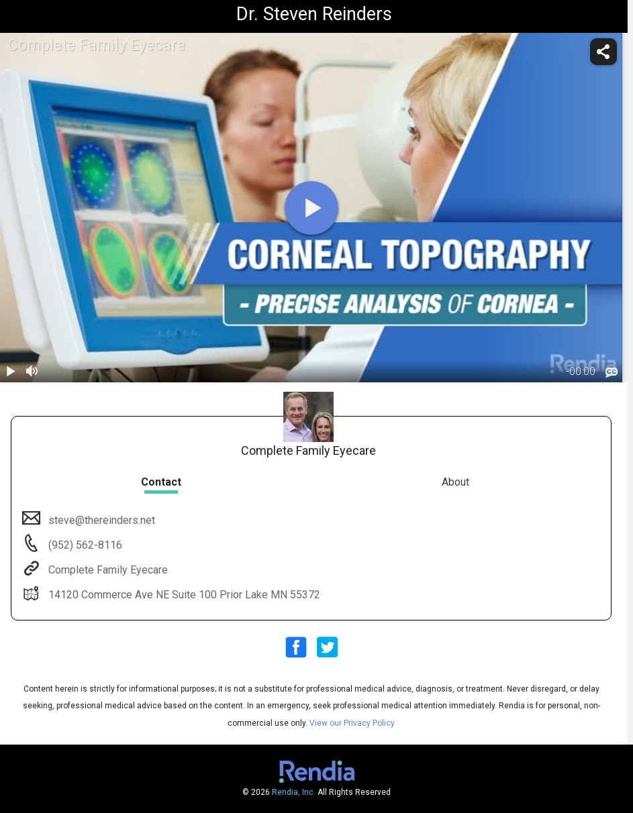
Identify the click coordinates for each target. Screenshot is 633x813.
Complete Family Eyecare (107, 569)
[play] (311, 208)
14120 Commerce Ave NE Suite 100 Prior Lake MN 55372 (183, 594)
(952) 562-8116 (84, 545)
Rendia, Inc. (293, 792)
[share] (603, 51)
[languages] (611, 373)
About (455, 482)
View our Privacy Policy (352, 723)
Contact (161, 482)
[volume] (32, 371)
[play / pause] (10, 371)
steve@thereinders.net (100, 520)
